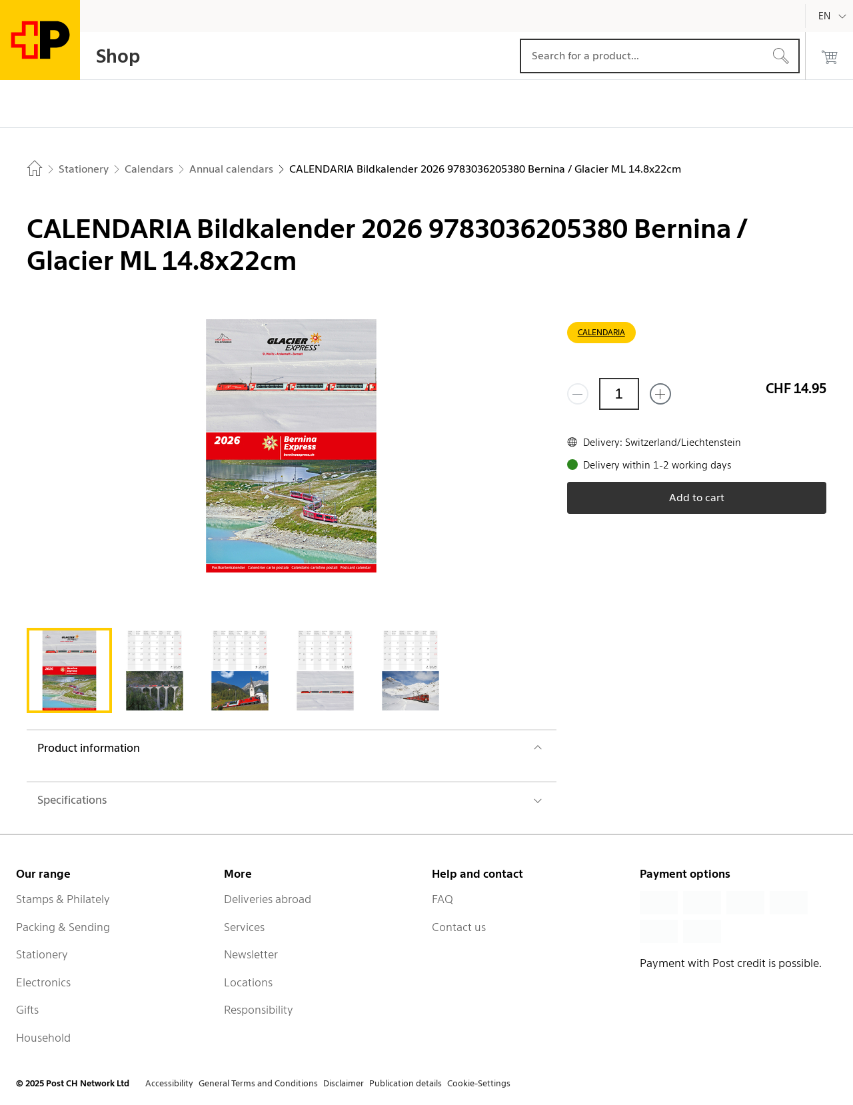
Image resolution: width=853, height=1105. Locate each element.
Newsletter (251, 954)
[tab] (69, 670)
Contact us (459, 927)
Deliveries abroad (267, 899)
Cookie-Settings (478, 1083)
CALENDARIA (601, 332)
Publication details (405, 1083)
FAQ (442, 899)
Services (244, 927)
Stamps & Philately (63, 899)
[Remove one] (577, 394)
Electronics (43, 982)
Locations (248, 982)
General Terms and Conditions (258, 1083)
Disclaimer (343, 1083)
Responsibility (258, 1009)
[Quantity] (619, 394)
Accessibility (169, 1083)
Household (43, 1037)
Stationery (42, 954)
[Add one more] (660, 394)
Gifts (27, 1009)
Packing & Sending (63, 927)
